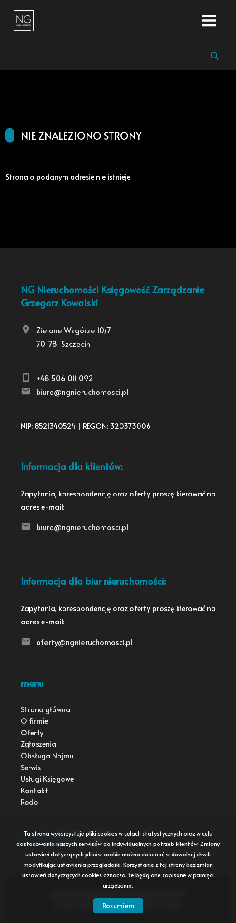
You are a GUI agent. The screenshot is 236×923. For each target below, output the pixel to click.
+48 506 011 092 (64, 378)
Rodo (29, 801)
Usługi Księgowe (47, 778)
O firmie (34, 720)
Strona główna (45, 709)
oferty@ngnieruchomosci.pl (84, 641)
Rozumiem (118, 905)
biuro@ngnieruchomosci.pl (82, 391)
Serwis (31, 767)
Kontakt (34, 790)
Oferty (32, 732)
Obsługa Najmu (47, 755)
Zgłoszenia (38, 743)
